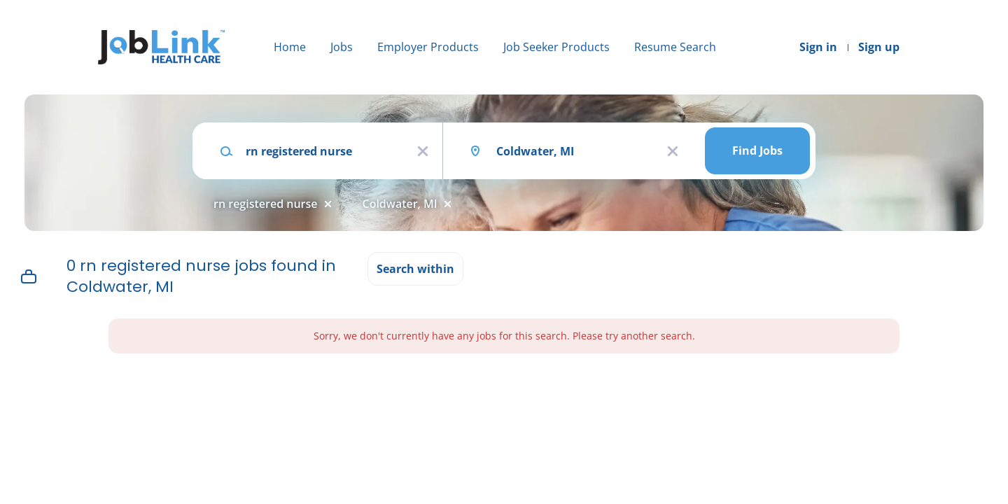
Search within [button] (415, 268)
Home (290, 47)
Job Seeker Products (556, 47)
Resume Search (675, 47)
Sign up (878, 47)
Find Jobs (757, 150)
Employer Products (428, 47)
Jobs (341, 47)
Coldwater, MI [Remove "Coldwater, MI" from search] (400, 203)
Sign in (818, 47)
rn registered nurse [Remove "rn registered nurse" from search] (266, 203)
